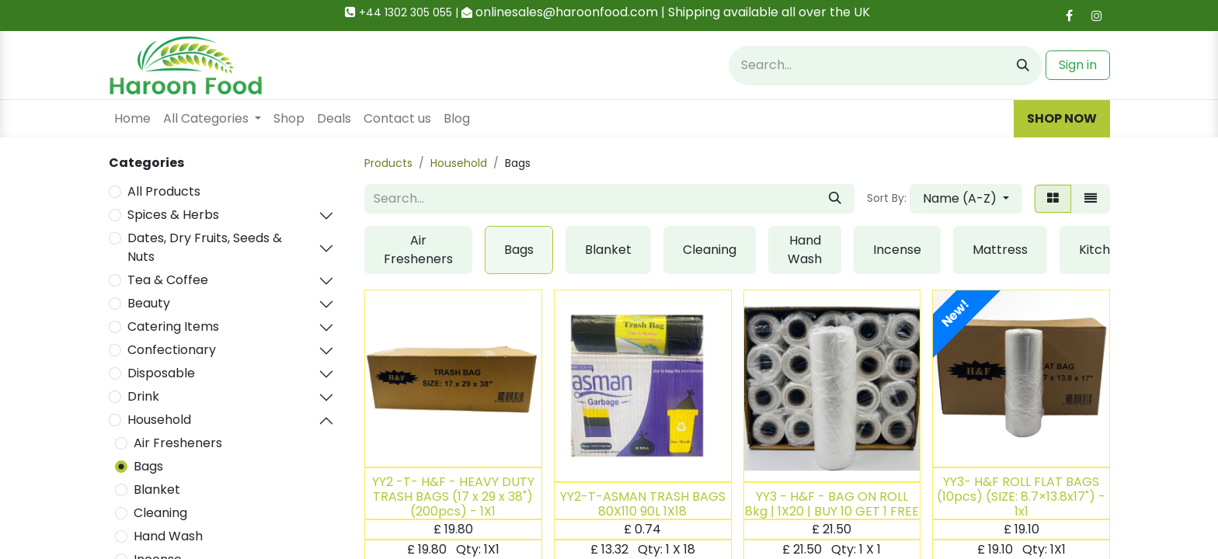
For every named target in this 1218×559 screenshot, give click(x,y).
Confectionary (171, 350)
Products (388, 163)
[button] (966, 199)
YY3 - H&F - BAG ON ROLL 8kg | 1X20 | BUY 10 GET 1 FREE (832, 504)
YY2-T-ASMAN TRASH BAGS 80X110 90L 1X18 (643, 504)
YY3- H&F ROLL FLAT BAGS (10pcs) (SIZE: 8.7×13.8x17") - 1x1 (1021, 496)
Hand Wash (168, 536)
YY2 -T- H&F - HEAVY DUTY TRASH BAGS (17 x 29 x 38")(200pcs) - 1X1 (453, 496)
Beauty (148, 303)
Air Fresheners (178, 443)
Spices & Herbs (173, 215)
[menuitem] (132, 118)
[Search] (1023, 65)
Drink (143, 396)
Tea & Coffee (167, 280)
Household (159, 420)
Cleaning (160, 513)
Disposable (161, 373)
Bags (148, 466)
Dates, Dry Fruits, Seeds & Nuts (204, 247)
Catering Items (173, 326)
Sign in (1078, 65)
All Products (163, 191)
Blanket (157, 489)
